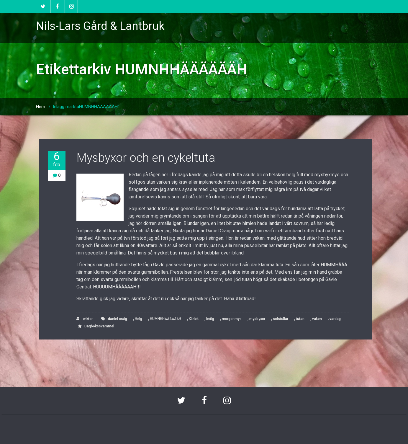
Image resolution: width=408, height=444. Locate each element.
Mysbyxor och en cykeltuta (145, 158)
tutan (300, 319)
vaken (317, 319)
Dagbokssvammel (99, 326)
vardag (335, 319)
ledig (210, 319)
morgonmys (232, 319)
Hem (40, 106)
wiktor (84, 318)
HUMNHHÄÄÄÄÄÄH (165, 319)
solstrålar (280, 319)
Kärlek (194, 319)
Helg (138, 319)
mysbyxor (257, 319)
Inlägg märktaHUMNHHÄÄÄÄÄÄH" (86, 106)
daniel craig (117, 319)
